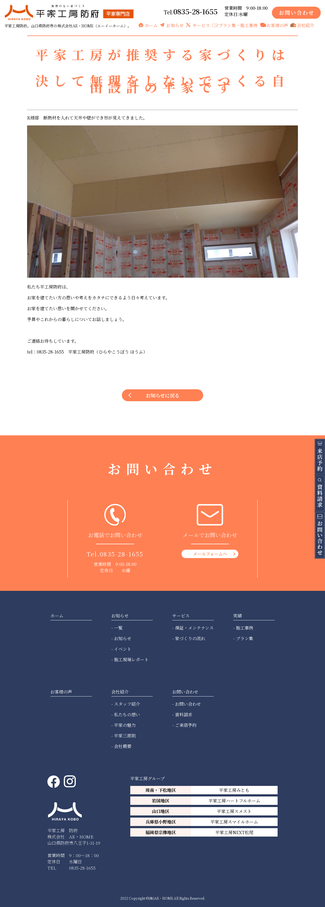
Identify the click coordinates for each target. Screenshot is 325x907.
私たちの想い (127, 714)
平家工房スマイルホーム (234, 822)
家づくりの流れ (190, 638)
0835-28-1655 (195, 11)
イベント (122, 649)
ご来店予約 (186, 725)
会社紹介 (305, 25)
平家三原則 (125, 736)
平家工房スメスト (234, 811)
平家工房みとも (234, 790)
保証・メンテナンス (194, 628)
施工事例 (244, 628)
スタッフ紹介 (127, 704)
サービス (201, 25)
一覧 (118, 628)
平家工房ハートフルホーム (234, 801)
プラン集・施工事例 (238, 25)
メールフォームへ (210, 554)
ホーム (151, 25)
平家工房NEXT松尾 (234, 832)
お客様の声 (277, 25)
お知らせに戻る (163, 395)
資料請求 (183, 714)
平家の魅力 (125, 725)
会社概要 (122, 746)
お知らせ (175, 25)
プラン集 (244, 638)
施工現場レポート (131, 659)
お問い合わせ (188, 704)
